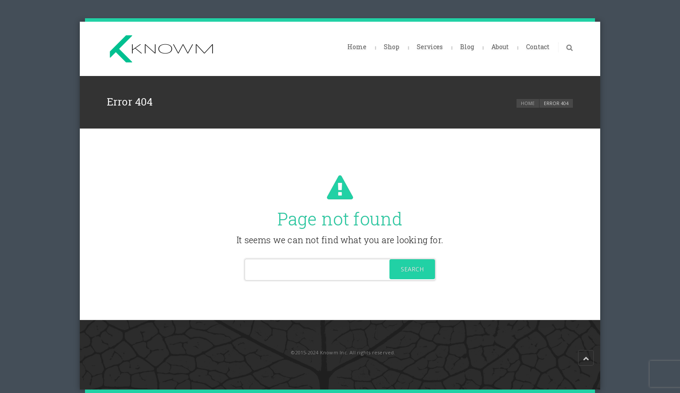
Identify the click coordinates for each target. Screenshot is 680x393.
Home (356, 47)
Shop (391, 47)
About (500, 47)
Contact (537, 47)
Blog (467, 47)
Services (430, 47)
